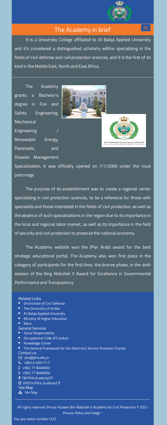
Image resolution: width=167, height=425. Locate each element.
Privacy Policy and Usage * (83, 413)
